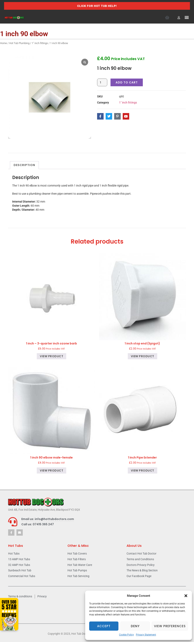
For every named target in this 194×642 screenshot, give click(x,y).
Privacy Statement (146, 634)
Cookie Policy (126, 634)
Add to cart (127, 82)
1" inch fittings (40, 43)
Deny (135, 626)
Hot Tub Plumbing (19, 43)
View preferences (170, 626)
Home (3, 43)
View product (51, 356)
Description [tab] (24, 165)
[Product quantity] (102, 82)
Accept (104, 626)
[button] (186, 596)
